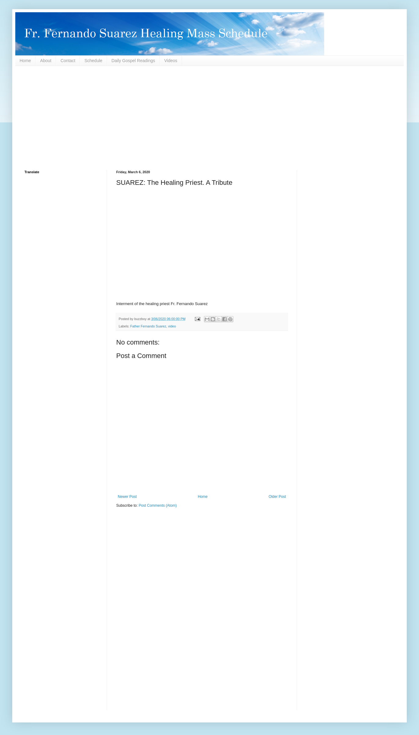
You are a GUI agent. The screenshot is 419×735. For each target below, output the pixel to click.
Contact (68, 60)
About (45, 60)
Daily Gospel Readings (133, 60)
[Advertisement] (207, 118)
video (172, 326)
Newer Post (127, 496)
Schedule (93, 60)
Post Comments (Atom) (158, 505)
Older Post (277, 496)
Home (25, 60)
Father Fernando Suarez (148, 326)
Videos (170, 60)
